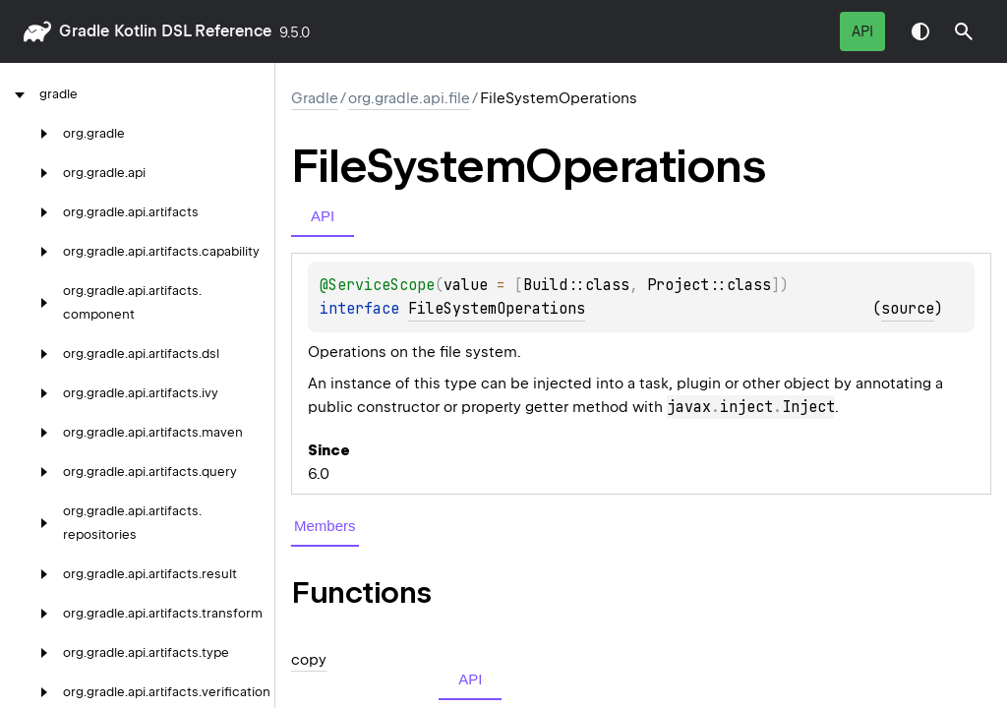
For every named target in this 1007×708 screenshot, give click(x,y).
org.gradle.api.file (409, 98)
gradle (84, 31)
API (862, 31)
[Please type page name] (963, 31)
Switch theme (920, 31)
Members (325, 525)
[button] (963, 31)
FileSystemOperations (496, 309)
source (907, 309)
